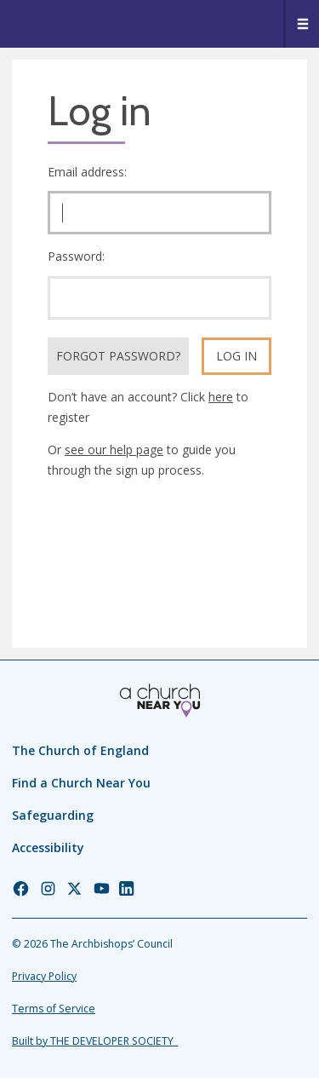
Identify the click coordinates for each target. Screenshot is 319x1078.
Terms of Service (53, 1008)
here (220, 397)
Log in (236, 356)
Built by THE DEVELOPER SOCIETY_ (95, 1041)
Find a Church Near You (81, 783)
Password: (76, 256)
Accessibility (48, 847)
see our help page (114, 449)
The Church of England (80, 750)
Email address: (87, 172)
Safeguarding (53, 815)
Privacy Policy (44, 976)
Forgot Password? (118, 356)
